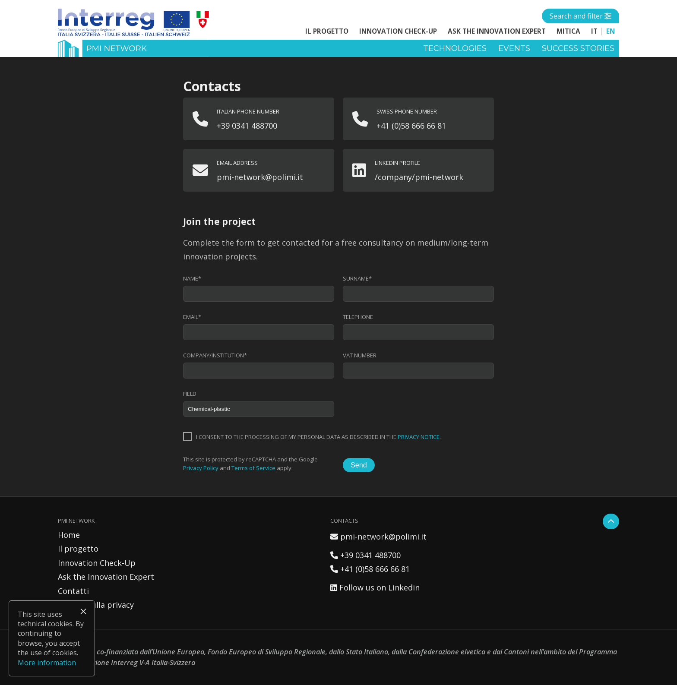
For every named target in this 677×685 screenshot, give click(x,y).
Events (514, 48)
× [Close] (83, 611)
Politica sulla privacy (96, 605)
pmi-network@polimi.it (378, 536)
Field (189, 394)
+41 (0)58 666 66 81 (370, 569)
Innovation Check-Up (398, 31)
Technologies (455, 48)
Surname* (357, 278)
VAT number (359, 355)
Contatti (73, 591)
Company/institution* (215, 355)
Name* (192, 278)
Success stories (578, 48)
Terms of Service (253, 468)
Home (69, 535)
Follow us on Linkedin (375, 587)
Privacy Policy (200, 468)
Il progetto (326, 31)
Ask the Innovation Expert (497, 31)
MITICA (568, 31)
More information (47, 662)
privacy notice (419, 437)
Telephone (358, 317)
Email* (192, 317)
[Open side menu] (580, 16)
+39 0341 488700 (365, 555)
